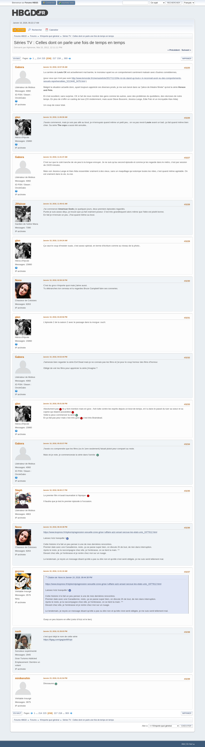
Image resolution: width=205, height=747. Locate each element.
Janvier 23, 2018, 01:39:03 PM (55, 631)
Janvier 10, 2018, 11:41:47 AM (55, 157)
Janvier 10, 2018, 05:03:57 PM (55, 443)
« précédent (174, 49)
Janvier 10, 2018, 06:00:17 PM (55, 490)
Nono (18, 280)
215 (43, 58)
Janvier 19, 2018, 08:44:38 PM (55, 527)
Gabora (19, 66)
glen (17, 117)
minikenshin (22, 678)
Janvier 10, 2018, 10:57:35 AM (55, 67)
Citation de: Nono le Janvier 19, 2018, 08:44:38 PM (70, 577)
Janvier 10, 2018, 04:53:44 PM (55, 356)
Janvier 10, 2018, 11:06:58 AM (55, 117)
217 (54, 58)
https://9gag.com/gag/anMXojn (57, 639)
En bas (16, 58)
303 (66, 58)
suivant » (186, 49)
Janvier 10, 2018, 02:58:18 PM (55, 280)
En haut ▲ (191, 744)
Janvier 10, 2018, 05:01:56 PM (55, 403)
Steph (18, 490)
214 (39, 58)
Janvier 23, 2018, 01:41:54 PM (55, 678)
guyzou (19, 571)
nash (18, 631)
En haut (17, 713)
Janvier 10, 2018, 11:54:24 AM (55, 240)
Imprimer (186, 58)
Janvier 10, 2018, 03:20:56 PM (55, 317)
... (36, 58)
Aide (183, 744)
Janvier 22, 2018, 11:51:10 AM (55, 571)
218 (59, 58)
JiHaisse (20, 203)
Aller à (144, 725)
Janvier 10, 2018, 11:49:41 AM (55, 203)
